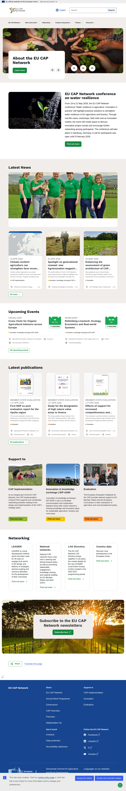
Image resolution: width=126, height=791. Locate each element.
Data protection (53, 732)
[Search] (88, 10)
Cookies (87, 766)
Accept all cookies (84, 778)
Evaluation (89, 696)
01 (74, 68)
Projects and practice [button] (62, 23)
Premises (50, 708)
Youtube (91, 745)
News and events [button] (31, 23)
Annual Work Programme (58, 690)
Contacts (50, 725)
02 (83, 68)
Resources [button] (89, 23)
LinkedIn (91, 732)
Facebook (92, 726)
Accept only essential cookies (109, 778)
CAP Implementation (93, 684)
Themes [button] (78, 23)
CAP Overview (53, 702)
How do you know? (48, 2)
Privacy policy (90, 772)
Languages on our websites (97, 760)
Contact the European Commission (62, 769)
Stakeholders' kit (54, 714)
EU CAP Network (54, 684)
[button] (20, 70)
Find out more (73, 144)
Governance (52, 696)
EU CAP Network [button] (14, 23)
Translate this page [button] (33, 655)
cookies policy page (46, 777)
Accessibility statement (56, 738)
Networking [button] (46, 23)
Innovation (88, 690)
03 (92, 68)
